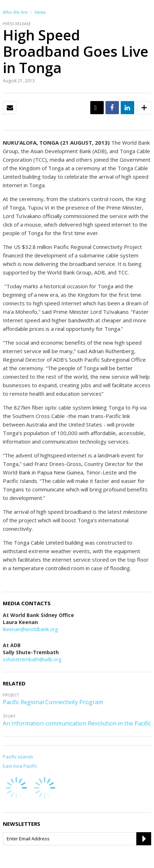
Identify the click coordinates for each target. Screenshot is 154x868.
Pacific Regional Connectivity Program (53, 702)
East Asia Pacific (20, 766)
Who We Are (15, 12)
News (40, 12)
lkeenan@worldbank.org (30, 629)
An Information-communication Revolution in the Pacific (77, 723)
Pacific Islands (18, 756)
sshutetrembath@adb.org (32, 659)
